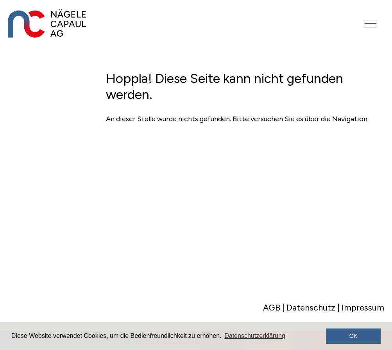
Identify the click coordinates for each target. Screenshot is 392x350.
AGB (271, 307)
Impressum (363, 307)
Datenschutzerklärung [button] (254, 335)
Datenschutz (310, 307)
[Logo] (174, 23)
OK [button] (353, 336)
